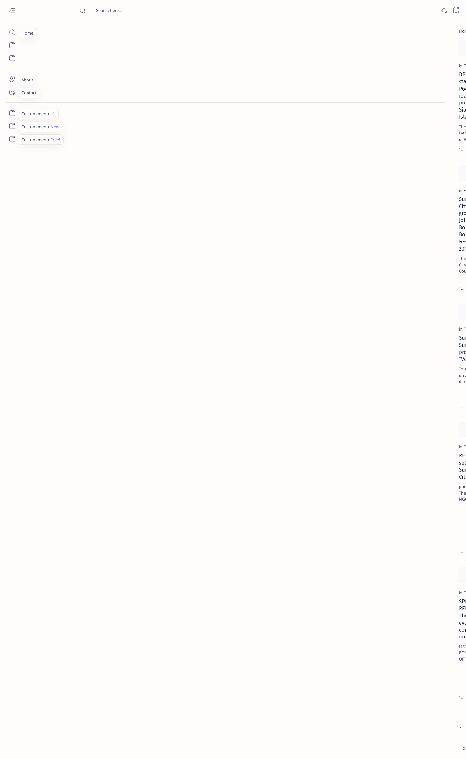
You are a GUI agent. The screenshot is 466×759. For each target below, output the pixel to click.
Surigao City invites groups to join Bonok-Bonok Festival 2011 (83, 244)
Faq (423, 391)
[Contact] (12, 92)
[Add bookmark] (131, 46)
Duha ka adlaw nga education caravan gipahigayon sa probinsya (191, 244)
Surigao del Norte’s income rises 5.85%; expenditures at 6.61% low (296, 116)
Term (363, 391)
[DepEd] (156, 232)
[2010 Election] (427, 305)
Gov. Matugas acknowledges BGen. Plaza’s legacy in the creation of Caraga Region (295, 645)
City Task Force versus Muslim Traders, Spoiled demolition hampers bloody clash (294, 510)
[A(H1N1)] (380, 321)
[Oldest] (331, 714)
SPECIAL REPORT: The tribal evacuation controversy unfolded (89, 641)
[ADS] (380, 354)
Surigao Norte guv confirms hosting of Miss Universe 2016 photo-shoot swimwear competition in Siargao (404, 230)
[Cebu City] (159, 629)
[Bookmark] (455, 10)
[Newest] (49, 714)
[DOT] (391, 211)
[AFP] (427, 354)
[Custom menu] (12, 113)
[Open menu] (12, 10)
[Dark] (443, 10)
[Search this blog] (128, 10)
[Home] (12, 32)
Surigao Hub (70, 746)
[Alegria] (391, 175)
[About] (12, 79)
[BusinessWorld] (267, 367)
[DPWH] (53, 104)
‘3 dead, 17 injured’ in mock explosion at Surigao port (400, 266)
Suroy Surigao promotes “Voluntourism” (71, 379)
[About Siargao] (427, 321)
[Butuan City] (264, 629)
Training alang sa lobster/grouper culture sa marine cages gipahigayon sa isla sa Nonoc (296, 247)
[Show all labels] (371, 369)
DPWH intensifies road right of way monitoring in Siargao (187, 379)
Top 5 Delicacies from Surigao (403, 110)
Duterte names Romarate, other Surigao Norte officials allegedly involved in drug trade (407, 191)
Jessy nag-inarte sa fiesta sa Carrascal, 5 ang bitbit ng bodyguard (402, 156)
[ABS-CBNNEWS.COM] (380, 338)
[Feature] (157, 104)
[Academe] (427, 338)
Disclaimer (384, 391)
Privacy (407, 391)
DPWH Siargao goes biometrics (182, 503)
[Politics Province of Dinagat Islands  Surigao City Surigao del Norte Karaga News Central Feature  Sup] (380, 305)
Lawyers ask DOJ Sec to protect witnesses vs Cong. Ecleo (182, 641)
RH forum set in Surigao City (76, 503)
